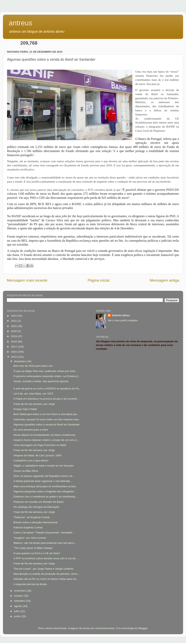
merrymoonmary (104, 628)
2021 (14, 326)
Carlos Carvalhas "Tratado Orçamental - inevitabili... (44, 532)
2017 (14, 346)
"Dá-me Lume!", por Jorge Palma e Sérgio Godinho (44, 568)
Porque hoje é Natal (25, 409)
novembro (20, 590)
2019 (14, 336)
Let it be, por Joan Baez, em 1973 (33, 393)
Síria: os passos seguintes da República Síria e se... (44, 476)
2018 (14, 341)
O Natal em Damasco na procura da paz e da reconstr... (46, 398)
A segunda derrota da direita (30, 584)
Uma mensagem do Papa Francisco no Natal (40, 445)
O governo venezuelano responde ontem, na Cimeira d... (47, 376)
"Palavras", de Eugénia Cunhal (32, 517)
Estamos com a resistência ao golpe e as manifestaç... (45, 496)
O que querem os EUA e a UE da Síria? (37, 553)
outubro (19, 595)
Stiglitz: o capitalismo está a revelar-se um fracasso (44, 465)
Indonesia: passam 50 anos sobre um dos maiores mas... (47, 419)
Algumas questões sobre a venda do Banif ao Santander (47, 424)
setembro (20, 600)
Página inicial (98, 280)
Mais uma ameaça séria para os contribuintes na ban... (46, 486)
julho (17, 611)
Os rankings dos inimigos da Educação (36, 506)
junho (17, 616)
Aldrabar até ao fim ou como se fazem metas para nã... (46, 578)
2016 (14, 351)
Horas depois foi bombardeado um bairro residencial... (45, 434)
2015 (14, 356)
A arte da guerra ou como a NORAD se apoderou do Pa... (47, 388)
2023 (14, 315)
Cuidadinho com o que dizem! (31, 460)
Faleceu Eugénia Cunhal (28, 527)
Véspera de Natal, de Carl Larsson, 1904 (37, 455)
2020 (14, 331)
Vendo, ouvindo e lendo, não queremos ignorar (41, 381)
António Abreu (121, 315)
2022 (14, 320)
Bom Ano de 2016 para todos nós (33, 365)
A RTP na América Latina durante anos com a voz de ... (46, 558)
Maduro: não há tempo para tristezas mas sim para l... (45, 542)
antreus (20, 23)
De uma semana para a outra (31, 429)
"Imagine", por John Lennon (30, 537)
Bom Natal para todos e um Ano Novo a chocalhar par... (46, 414)
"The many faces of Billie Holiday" (33, 548)
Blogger (142, 628)
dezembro (20, 361)
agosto (18, 606)
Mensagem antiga (164, 280)
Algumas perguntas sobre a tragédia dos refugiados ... (45, 491)
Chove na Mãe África (26, 470)
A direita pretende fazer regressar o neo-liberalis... (43, 481)
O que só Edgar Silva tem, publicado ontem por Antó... (45, 371)
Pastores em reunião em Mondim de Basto (39, 501)
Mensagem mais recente (27, 280)
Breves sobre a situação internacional (36, 522)
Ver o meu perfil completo (123, 320)
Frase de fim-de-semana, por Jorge (34, 404)
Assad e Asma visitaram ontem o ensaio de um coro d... (46, 440)
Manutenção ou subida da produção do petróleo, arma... (46, 573)
